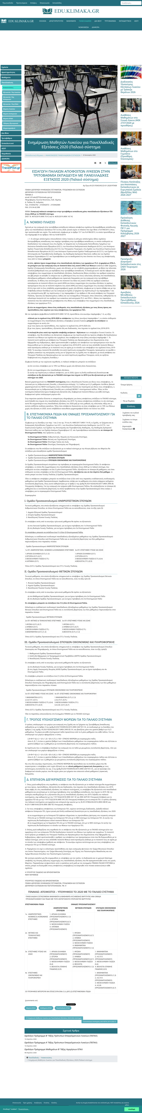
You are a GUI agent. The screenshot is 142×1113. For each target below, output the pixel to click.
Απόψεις (33, 3)
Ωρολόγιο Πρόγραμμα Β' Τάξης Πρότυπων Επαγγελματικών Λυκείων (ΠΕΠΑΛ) (61, 1035)
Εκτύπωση (113, 163)
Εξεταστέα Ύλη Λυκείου (11, 92)
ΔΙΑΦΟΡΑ (95, 27)
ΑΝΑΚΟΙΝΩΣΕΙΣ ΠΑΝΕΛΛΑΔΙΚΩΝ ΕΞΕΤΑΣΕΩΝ (62, 155)
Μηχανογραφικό (9, 128)
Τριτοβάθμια (110, 21)
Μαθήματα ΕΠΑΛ (46, 1008)
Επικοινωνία (44, 3)
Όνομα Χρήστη (126, 384)
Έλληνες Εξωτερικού (10, 123)
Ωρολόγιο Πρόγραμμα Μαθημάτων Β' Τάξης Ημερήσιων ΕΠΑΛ (54, 1049)
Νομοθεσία (83, 27)
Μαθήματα (71, 21)
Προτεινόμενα (21, 3)
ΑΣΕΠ (136, 21)
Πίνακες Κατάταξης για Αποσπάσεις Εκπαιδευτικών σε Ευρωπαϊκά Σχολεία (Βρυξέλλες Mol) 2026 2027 (131, 188)
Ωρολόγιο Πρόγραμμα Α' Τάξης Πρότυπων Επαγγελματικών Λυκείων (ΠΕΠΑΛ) (61, 1042)
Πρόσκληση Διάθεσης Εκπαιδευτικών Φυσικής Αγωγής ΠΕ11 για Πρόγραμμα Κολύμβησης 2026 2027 (130, 226)
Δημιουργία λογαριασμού (128, 427)
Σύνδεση (131, 406)
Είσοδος (54, 1103)
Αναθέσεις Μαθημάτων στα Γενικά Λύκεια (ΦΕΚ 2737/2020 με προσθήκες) (130, 120)
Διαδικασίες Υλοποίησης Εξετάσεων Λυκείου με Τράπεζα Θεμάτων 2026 (130, 87)
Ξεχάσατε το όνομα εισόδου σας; (129, 420)
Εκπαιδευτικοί (125, 21)
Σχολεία (42, 21)
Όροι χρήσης (27, 1103)
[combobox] (131, 3)
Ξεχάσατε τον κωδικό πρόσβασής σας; (130, 414)
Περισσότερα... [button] (23, 1109)
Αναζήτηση (38, 1103)
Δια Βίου (97, 21)
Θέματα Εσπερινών (10, 114)
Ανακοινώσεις (8, 88)
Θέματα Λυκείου (9, 109)
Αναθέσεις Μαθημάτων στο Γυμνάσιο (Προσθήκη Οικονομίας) (129, 153)
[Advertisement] (71, 45)
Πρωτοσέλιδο (8, 3)
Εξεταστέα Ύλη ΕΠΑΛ (10, 104)
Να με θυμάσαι (129, 401)
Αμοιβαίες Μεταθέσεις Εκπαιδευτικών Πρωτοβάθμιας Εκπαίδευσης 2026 (130, 297)
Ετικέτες (46, 1103)
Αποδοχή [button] (131, 1109)
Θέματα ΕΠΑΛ (8, 119)
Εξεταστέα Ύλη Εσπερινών (8, 98)
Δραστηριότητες (56, 21)
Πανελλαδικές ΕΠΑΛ (63, 1008)
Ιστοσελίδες (57, 3)
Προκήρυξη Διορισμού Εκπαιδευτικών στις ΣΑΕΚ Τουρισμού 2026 (131, 264)
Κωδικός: (124, 393)
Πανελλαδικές (85, 21)
